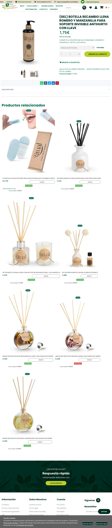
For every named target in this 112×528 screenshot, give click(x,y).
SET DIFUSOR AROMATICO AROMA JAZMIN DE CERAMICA (80, 268)
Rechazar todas (101, 524)
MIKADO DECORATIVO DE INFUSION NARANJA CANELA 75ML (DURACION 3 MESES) (28, 347)
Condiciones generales (11, 494)
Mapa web (6, 501)
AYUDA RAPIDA (56, 465)
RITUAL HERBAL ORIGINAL (75, 69)
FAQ (3, 498)
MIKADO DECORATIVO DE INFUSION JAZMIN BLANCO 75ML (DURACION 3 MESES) (27, 425)
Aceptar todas (87, 524)
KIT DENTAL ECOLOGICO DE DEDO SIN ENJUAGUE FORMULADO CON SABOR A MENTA (29, 178)
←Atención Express (96, 2)
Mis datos (60, 494)
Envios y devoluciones (10, 491)
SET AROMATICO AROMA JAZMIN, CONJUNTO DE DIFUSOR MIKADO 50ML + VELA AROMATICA (31, 268)
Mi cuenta (60, 487)
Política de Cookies (10, 523)
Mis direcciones (63, 498)
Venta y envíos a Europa (11, 505)
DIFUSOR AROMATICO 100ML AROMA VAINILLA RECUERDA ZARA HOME (79, 178)
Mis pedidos (61, 491)
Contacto (5, 487)
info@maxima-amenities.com (56, 459)
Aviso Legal (33, 491)
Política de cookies (36, 498)
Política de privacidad (37, 494)
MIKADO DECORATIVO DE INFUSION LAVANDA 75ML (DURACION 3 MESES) (77, 347)
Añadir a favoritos (69, 62)
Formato (100, 48)
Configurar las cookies (24, 525)
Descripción (8, 89)
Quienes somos (35, 487)
